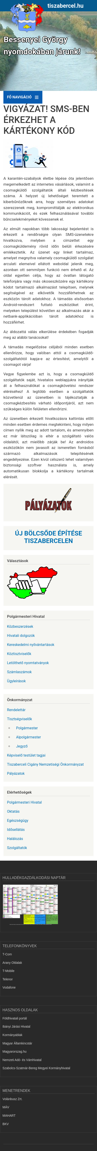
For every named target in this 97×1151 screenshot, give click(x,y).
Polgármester (27, 728)
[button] (30, 156)
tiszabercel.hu (66, 5)
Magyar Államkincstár (17, 1043)
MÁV (5, 1107)
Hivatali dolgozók (21, 635)
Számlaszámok (19, 672)
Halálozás (15, 839)
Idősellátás (16, 829)
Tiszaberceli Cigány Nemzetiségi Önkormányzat (45, 764)
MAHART (9, 1115)
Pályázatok (16, 773)
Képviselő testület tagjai (26, 755)
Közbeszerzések (20, 626)
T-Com (7, 954)
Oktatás (13, 811)
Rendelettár (16, 710)
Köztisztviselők (19, 654)
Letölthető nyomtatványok (28, 663)
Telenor (7, 979)
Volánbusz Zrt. (12, 1099)
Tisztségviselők (19, 719)
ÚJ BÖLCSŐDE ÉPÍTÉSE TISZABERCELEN (48, 537)
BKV (5, 1124)
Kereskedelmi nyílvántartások (30, 645)
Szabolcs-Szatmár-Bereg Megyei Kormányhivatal (36, 1068)
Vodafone (9, 987)
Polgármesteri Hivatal (24, 802)
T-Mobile (8, 971)
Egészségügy (17, 820)
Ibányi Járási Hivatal (16, 1026)
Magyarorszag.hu (14, 1051)
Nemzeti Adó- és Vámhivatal (21, 1060)
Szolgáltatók (17, 848)
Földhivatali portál (14, 1018)
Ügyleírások (16, 681)
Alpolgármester (28, 737)
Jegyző (22, 746)
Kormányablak (12, 1035)
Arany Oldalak (12, 962)
